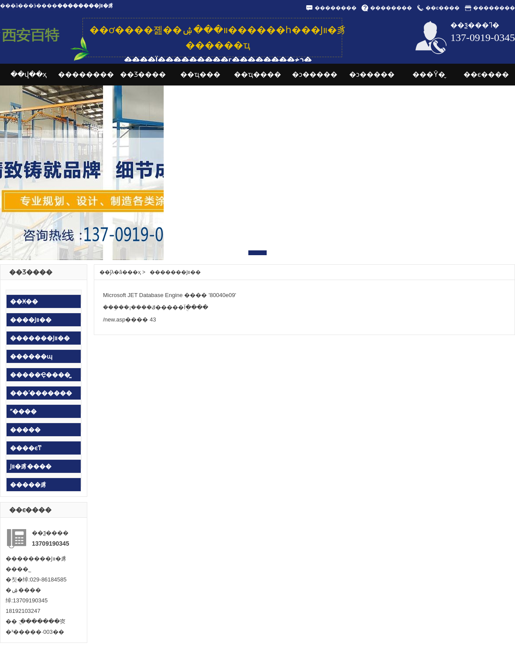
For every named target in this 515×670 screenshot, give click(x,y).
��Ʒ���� (143, 74)
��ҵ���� (257, 74)
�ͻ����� (314, 74)
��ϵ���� (443, 8)
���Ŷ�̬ (428, 74)
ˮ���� (23, 411)
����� (25, 429)
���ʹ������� (41, 393)
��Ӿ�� (24, 301)
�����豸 (28, 484)
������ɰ (31, 356)
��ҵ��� (200, 74)
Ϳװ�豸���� (31, 466)
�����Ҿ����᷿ (40, 374)
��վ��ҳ (28, 74)
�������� (336, 8)
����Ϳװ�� (31, 319)
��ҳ (134, 272)
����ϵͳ (25, 447)
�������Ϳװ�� (40, 338)
